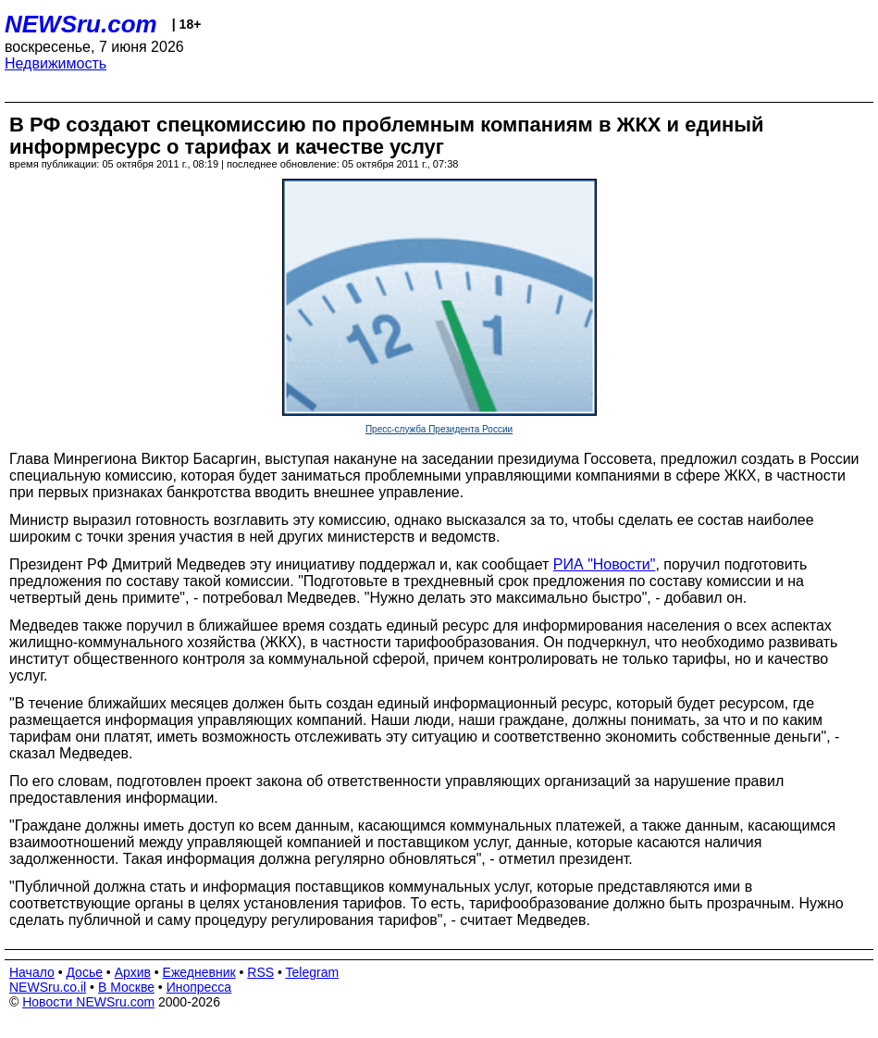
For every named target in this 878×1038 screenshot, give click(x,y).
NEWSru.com (81, 24)
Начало (32, 972)
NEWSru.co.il (47, 987)
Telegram (313, 972)
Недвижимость (55, 63)
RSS (260, 972)
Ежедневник (199, 972)
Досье (84, 972)
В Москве (126, 987)
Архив (133, 972)
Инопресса (199, 987)
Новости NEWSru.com (88, 1001)
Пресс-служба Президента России (439, 429)
